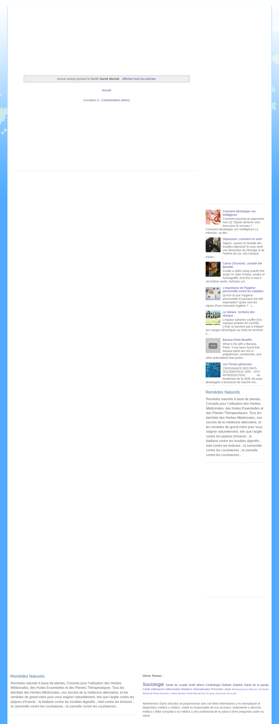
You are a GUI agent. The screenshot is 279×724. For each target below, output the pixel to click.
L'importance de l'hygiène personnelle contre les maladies (243, 289)
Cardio (146, 689)
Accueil (106, 90)
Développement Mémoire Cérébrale (250, 689)
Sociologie (153, 684)
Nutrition (182, 693)
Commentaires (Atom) (115, 100)
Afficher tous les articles (139, 78)
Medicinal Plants (151, 693)
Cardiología (213, 685)
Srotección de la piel (226, 693)
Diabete (226, 685)
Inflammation (172, 689)
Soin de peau (208, 693)
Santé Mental (194, 693)
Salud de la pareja (256, 685)
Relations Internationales (195, 689)
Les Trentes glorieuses (237, 364)
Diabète (238, 685)
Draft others (196, 685)
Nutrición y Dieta (168, 693)
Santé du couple (176, 685)
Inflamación (158, 689)
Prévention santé (221, 689)
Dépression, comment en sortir (242, 239)
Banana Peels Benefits (237, 339)
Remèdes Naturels (223, 392)
